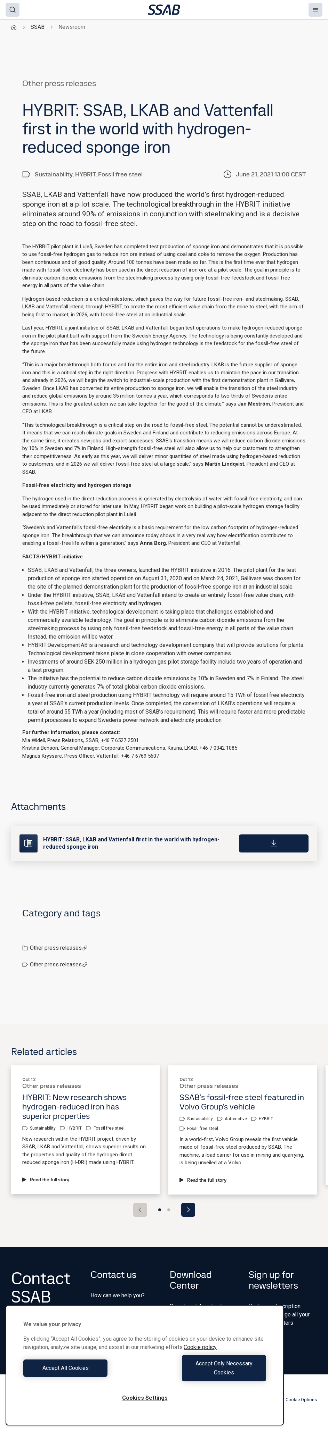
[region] (145, 1369)
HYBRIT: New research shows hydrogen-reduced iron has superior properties (74, 1106)
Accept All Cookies (82, 1372)
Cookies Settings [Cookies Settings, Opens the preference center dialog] (145, 1398)
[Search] (12, 10)
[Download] (274, 843)
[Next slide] (188, 1210)
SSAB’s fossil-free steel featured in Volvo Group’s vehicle (241, 1102)
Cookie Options (297, 1400)
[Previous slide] (140, 1210)
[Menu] (315, 10)
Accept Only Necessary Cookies (207, 1372)
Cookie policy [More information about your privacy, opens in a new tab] (200, 1356)
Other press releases (59, 948)
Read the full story (45, 1179)
